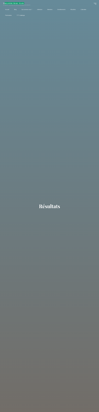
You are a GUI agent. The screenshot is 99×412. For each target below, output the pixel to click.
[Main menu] (94, 3)
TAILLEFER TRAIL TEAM (14, 3)
